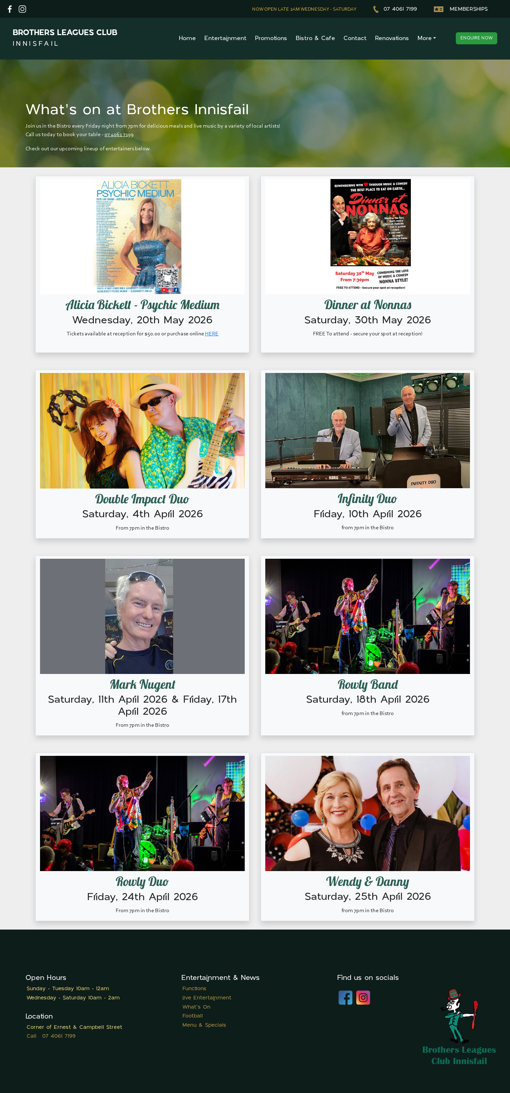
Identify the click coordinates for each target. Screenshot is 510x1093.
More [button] (425, 38)
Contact (355, 38)
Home (187, 38)
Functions (194, 989)
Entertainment (225, 38)
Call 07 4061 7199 (51, 1036)
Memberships (461, 9)
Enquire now (476, 38)
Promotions (271, 38)
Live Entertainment (206, 998)
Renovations (392, 38)
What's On (196, 1007)
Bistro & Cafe (315, 38)
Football (192, 1016)
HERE (212, 334)
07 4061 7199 (395, 9)
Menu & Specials (204, 1025)
